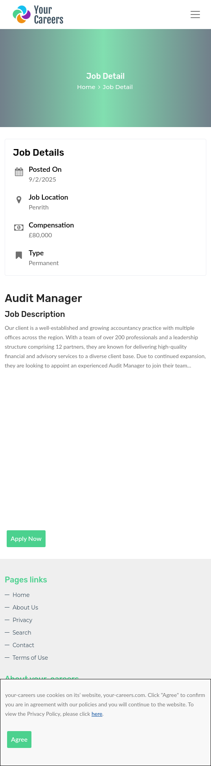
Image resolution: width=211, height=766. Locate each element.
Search (22, 632)
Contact (23, 645)
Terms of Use (30, 657)
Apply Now (26, 538)
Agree (19, 739)
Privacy (22, 620)
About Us (25, 607)
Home (86, 87)
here (97, 713)
